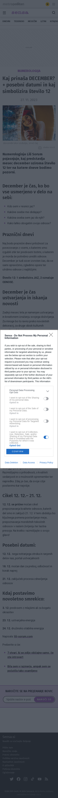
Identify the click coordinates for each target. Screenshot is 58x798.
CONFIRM (18, 451)
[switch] (46, 398)
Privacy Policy (46, 462)
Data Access (29, 462)
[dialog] (29, 399)
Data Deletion (11, 462)
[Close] (52, 336)
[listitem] (29, 391)
